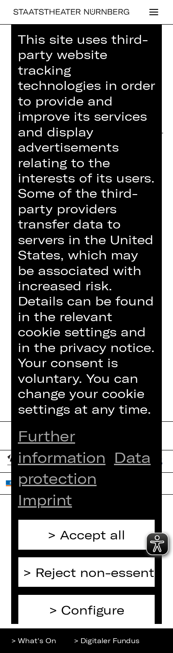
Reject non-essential (95, 572)
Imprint (45, 499)
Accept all (92, 534)
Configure (92, 609)
